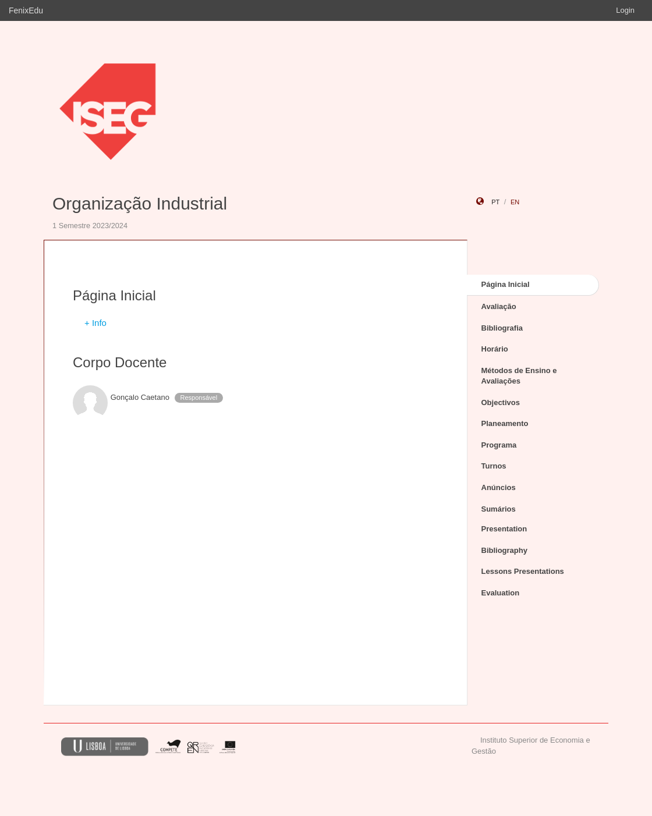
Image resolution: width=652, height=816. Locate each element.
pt (495, 201)
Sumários (498, 509)
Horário (494, 349)
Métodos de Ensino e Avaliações (519, 376)
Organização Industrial (139, 203)
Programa (499, 445)
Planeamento (505, 423)
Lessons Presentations (522, 571)
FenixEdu (26, 10)
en (515, 201)
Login (625, 10)
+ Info (95, 323)
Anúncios (498, 487)
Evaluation (500, 592)
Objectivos (500, 402)
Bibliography (504, 550)
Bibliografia (502, 328)
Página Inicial (505, 284)
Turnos (493, 466)
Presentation (504, 528)
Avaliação (498, 306)
